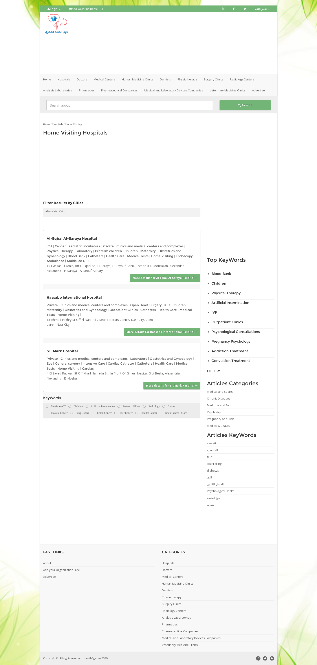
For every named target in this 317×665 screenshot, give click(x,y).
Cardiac (88, 369)
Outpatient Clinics (124, 310)
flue (209, 457)
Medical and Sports (220, 392)
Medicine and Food (219, 405)
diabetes (213, 470)
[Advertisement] (183, 43)
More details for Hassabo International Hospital (162, 332)
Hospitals (57, 124)
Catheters (95, 256)
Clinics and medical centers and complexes (149, 246)
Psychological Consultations (235, 332)
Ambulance (55, 261)
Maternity (148, 251)
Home (47, 79)
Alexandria (51, 211)
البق (209, 477)
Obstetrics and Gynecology (86, 310)
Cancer (60, 246)
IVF (214, 312)
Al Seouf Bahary (91, 271)
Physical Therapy (60, 251)
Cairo (62, 211)
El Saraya (70, 271)
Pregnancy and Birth (220, 419)
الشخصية (212, 450)
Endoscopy (184, 256)
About (47, 563)
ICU (49, 246)
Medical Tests (137, 256)
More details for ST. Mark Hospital (172, 385)
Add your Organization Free (61, 570)
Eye (49, 363)
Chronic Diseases (218, 398)
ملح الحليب (213, 498)
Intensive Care (94, 363)
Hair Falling (214, 464)
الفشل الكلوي (215, 484)
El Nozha (70, 378)
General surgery (67, 363)
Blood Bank (76, 256)
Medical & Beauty (218, 426)
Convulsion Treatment (230, 361)
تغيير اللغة (262, 9)
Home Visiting (73, 124)
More (184, 412)
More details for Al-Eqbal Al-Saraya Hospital (165, 278)
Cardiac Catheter (121, 363)
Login (54, 9)
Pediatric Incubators (84, 246)
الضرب (211, 505)
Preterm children (108, 251)
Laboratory (83, 251)
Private (108, 246)
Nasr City (63, 324)
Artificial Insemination (230, 303)
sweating (213, 443)
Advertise (258, 90)
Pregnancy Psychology (231, 341)
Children (131, 251)
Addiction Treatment (229, 351)
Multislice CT (77, 261)
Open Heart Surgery (146, 305)
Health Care (115, 256)
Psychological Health (221, 491)
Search (245, 105)
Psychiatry (214, 412)
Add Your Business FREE (86, 9)
